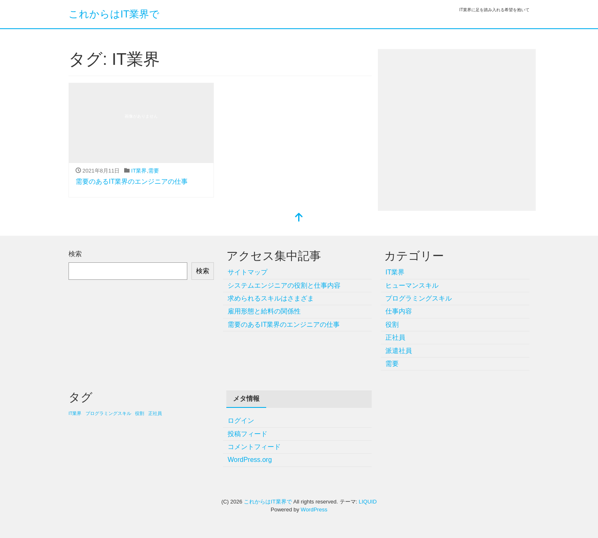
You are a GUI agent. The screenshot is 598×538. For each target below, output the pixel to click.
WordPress (314, 509)
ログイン (241, 420)
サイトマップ (247, 272)
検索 (75, 253)
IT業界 (139, 171)
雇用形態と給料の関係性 (264, 311)
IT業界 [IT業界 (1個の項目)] (75, 413)
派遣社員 (398, 350)
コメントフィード (254, 446)
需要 (153, 171)
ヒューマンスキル (412, 285)
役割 (392, 324)
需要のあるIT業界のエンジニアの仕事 (132, 181)
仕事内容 (398, 311)
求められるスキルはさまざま (271, 298)
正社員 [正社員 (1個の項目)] (155, 413)
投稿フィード (247, 433)
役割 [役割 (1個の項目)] (139, 413)
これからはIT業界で (114, 14)
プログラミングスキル (418, 298)
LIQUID (368, 502)
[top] (299, 218)
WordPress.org (250, 459)
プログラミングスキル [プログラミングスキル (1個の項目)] (108, 413)
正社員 (395, 337)
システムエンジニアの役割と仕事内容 (284, 285)
